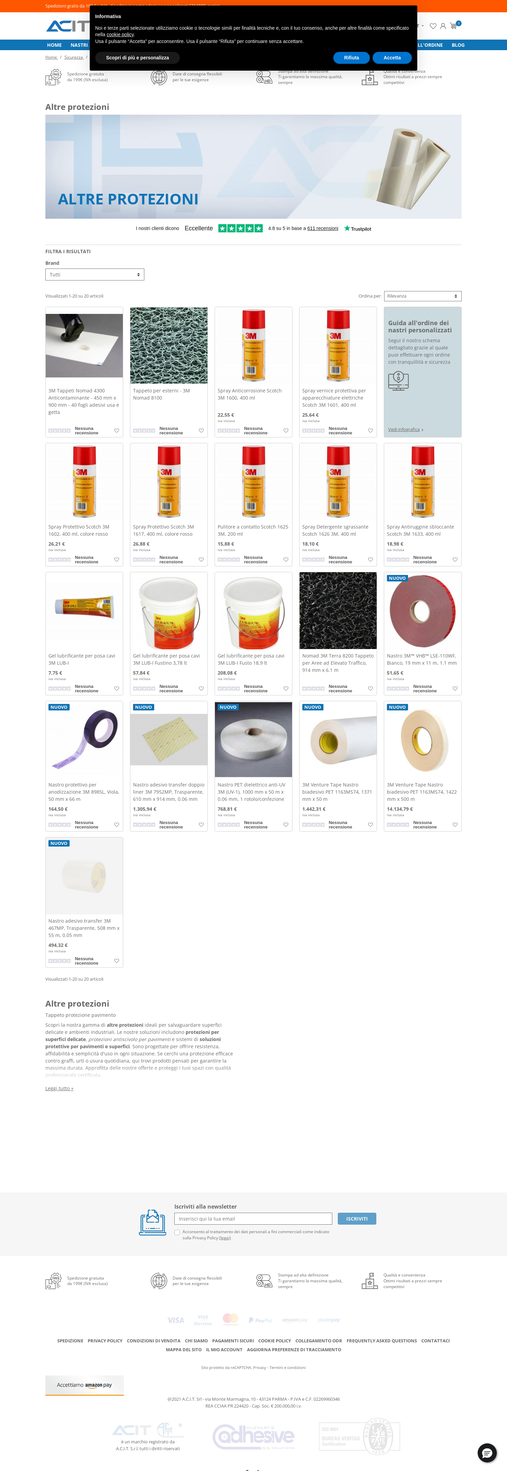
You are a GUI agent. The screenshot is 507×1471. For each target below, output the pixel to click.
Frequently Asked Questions (382, 1334)
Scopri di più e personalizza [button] (137, 57)
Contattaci (435, 1334)
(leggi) (225, 1240)
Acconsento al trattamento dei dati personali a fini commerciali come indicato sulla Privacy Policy (256, 1237)
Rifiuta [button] (351, 57)
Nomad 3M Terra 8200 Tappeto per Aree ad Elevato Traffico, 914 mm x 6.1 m (338, 665)
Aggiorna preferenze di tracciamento (294, 1343)
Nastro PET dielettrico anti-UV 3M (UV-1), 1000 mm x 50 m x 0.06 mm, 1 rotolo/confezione (251, 794)
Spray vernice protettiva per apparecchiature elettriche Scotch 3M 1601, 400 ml (334, 400)
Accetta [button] (392, 57)
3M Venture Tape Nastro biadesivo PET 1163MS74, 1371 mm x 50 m (337, 794)
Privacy (259, 1361)
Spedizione (70, 1334)
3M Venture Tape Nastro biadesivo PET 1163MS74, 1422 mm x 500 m (422, 794)
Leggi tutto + (59, 1091)
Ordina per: (370, 298)
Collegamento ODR (318, 1334)
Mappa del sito (184, 1343)
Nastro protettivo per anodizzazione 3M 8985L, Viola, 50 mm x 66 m (83, 794)
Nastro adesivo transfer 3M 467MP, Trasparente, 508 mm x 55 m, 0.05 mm (83, 930)
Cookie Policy (274, 1334)
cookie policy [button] (119, 34)
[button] (487, 1452)
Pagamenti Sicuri (233, 1334)
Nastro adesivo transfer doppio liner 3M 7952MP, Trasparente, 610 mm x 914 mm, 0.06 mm (168, 794)
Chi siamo (196, 1334)
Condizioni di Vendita (153, 1334)
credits (253, 1464)
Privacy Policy (105, 1334)
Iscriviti (357, 1221)
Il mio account (224, 1343)
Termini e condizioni (288, 1361)
